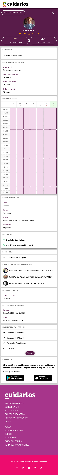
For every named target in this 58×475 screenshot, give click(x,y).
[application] (13, 118)
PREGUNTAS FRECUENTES (16, 418)
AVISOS (8, 427)
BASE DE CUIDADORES (15, 414)
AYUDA (8, 421)
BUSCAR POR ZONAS (14, 430)
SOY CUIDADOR (11, 410)
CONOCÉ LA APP (12, 407)
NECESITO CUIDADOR (14, 403)
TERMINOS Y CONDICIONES (17, 445)
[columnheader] (13, 104)
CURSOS (8, 434)
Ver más (30, 353)
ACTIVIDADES (11, 438)
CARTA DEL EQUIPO (13, 441)
